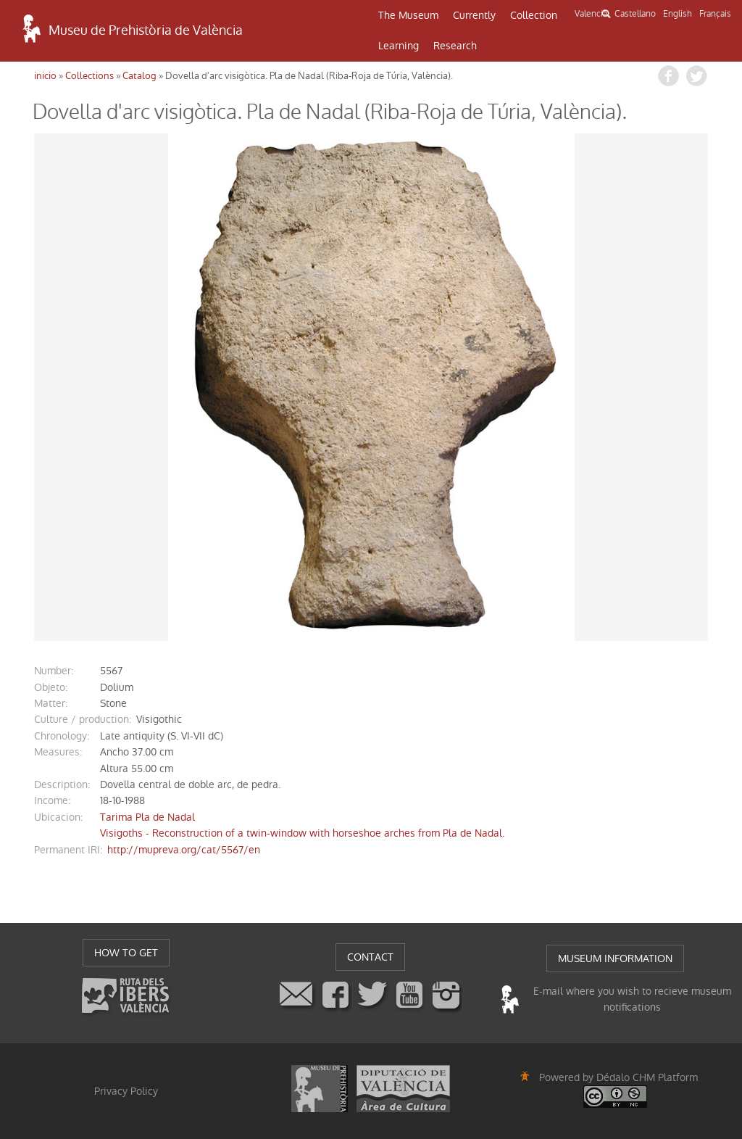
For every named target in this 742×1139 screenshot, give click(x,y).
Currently (474, 15)
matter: (50, 703)
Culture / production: (82, 719)
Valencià (591, 14)
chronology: (61, 736)
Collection (533, 15)
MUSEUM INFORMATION (615, 958)
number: (53, 670)
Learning (398, 45)
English (677, 14)
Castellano (635, 14)
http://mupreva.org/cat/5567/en (183, 849)
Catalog (139, 76)
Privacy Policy (126, 1091)
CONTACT (370, 957)
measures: (58, 752)
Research (455, 45)
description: (62, 784)
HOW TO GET (126, 952)
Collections (89, 76)
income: (52, 800)
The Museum (408, 15)
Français (715, 14)
